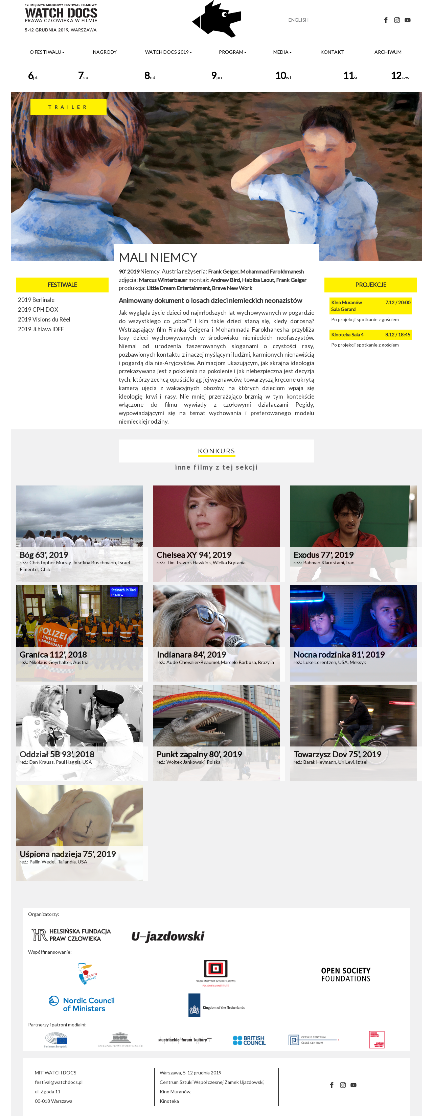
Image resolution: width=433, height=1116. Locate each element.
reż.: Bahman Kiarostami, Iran (324, 562)
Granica (53, 654)
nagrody (105, 52)
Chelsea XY (194, 555)
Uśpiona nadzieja (68, 854)
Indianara (191, 654)
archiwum (388, 52)
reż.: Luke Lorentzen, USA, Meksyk (330, 662)
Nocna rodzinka (339, 654)
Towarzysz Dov (337, 754)
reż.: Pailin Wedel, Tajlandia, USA (53, 861)
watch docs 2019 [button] (168, 52)
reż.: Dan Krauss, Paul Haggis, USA (56, 762)
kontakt (332, 52)
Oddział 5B (57, 754)
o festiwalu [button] (47, 52)
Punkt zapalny (199, 754)
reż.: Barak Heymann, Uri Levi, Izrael (330, 762)
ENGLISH (299, 20)
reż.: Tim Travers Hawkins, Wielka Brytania (201, 562)
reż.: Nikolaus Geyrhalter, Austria (54, 662)
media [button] (282, 52)
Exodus (324, 555)
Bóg (44, 555)
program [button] (233, 52)
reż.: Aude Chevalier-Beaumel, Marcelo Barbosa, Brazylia (215, 662)
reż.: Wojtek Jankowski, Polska (189, 762)
